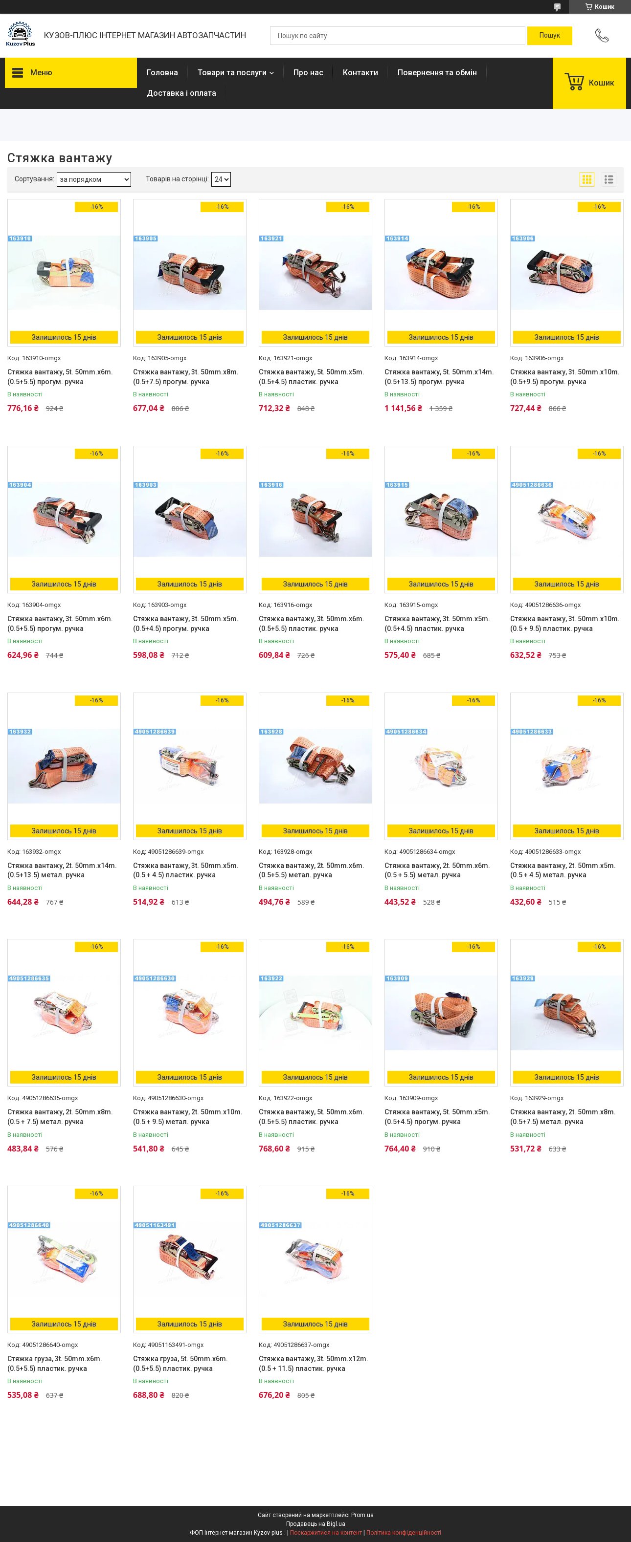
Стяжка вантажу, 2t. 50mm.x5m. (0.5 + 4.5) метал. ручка (563, 870)
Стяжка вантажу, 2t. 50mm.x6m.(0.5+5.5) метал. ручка (311, 870)
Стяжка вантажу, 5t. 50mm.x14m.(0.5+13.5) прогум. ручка (439, 377)
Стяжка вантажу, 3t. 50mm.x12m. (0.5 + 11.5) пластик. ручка (313, 1363)
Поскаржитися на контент (326, 1532)
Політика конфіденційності (403, 1532)
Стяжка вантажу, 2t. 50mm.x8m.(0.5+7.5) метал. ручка (563, 1117)
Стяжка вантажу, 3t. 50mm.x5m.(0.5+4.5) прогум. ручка (186, 623)
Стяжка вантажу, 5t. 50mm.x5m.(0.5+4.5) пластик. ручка (311, 377)
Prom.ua (362, 1515)
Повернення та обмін (437, 72)
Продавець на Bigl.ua (315, 1523)
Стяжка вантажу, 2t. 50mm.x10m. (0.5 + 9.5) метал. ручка (188, 1117)
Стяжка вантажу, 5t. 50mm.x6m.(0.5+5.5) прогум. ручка (60, 377)
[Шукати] (549, 35)
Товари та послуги (232, 72)
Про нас (308, 72)
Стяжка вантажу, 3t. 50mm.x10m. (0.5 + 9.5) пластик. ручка (565, 623)
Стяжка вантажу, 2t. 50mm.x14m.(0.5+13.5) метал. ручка (62, 870)
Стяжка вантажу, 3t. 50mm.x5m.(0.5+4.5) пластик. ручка (437, 623)
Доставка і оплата (181, 93)
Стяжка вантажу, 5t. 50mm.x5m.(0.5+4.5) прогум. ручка (437, 1117)
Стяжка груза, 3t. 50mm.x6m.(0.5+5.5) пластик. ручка (54, 1363)
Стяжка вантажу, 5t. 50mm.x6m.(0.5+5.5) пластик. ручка (311, 1117)
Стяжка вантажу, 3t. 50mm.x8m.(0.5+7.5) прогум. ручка (186, 377)
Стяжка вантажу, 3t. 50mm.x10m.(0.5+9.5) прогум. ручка (565, 377)
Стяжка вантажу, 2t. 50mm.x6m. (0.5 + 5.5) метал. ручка (437, 870)
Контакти (360, 72)
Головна (162, 72)
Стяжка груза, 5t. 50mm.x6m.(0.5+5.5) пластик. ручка (180, 1363)
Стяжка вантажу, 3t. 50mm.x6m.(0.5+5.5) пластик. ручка (311, 623)
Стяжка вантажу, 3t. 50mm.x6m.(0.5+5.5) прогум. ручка (60, 623)
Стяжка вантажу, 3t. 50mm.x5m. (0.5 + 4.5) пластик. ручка (186, 870)
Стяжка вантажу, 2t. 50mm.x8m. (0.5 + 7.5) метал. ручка (60, 1117)
